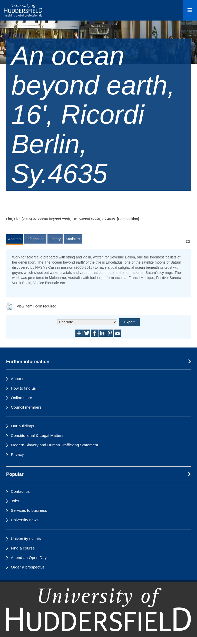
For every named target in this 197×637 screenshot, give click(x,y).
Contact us (20, 491)
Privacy (17, 454)
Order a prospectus (28, 567)
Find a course (23, 548)
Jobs (15, 501)
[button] (9, 306)
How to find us (23, 388)
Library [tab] (55, 239)
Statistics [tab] (73, 239)
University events (26, 538)
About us (18, 379)
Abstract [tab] (14, 239)
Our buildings (22, 426)
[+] (188, 241)
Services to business (29, 510)
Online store (21, 397)
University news (24, 520)
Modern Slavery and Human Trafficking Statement (54, 445)
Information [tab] (35, 239)
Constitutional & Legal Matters (37, 435)
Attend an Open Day (28, 557)
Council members (26, 407)
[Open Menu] (190, 10)
